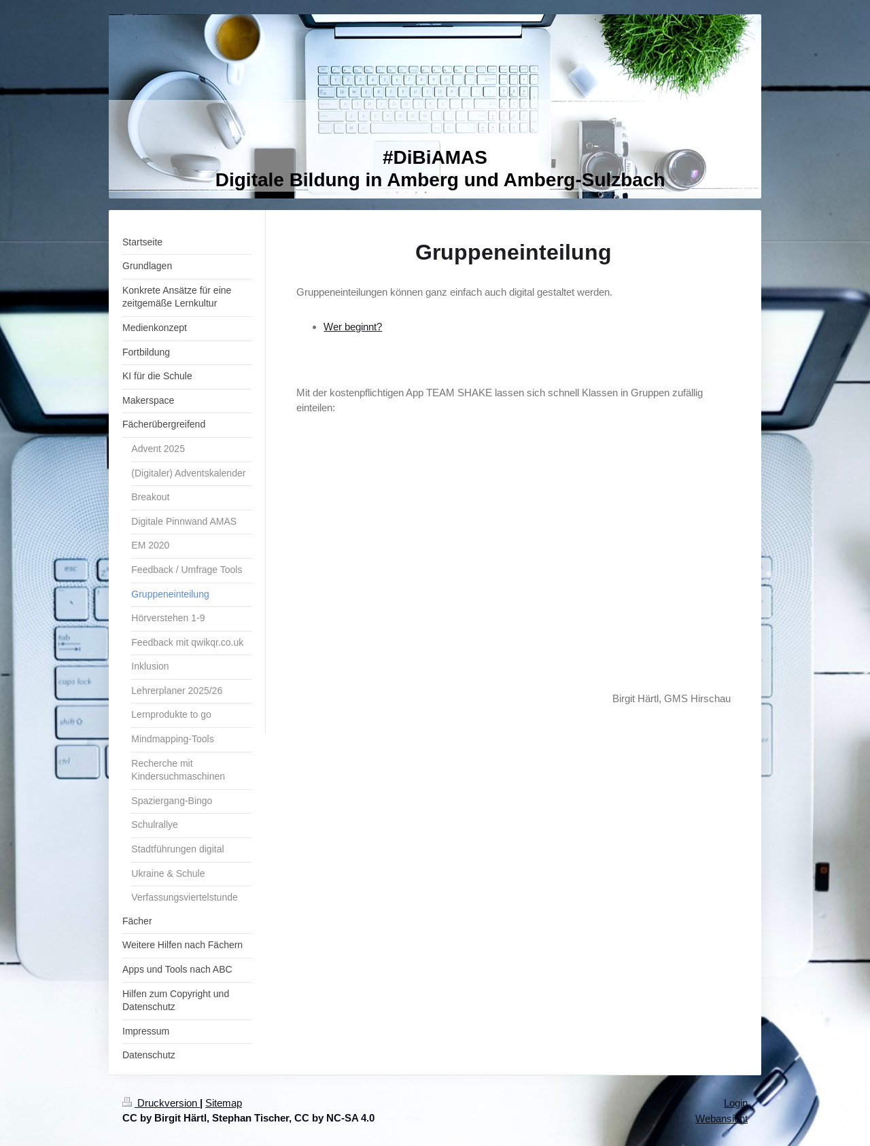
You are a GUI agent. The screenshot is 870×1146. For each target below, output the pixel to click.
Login (736, 1103)
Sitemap (223, 1103)
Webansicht (721, 1118)
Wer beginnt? (353, 326)
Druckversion (161, 1103)
